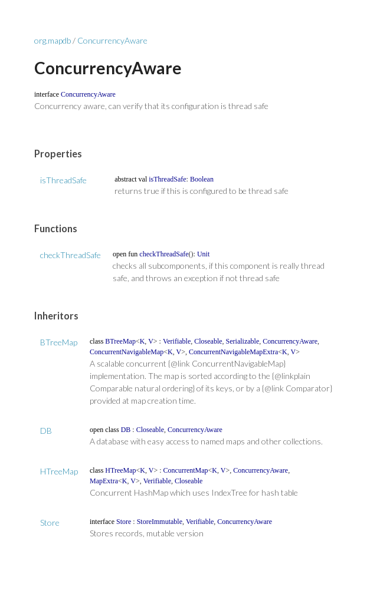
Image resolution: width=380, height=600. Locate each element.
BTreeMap (58, 342)
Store (50, 522)
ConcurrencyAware (112, 40)
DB (46, 431)
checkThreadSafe (70, 255)
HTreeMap (59, 471)
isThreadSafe (63, 180)
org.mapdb (52, 40)
